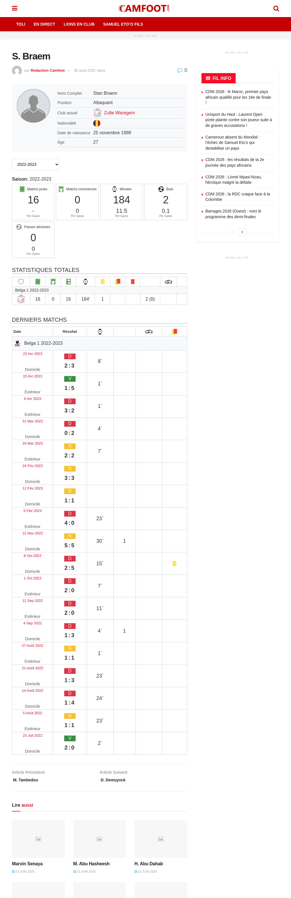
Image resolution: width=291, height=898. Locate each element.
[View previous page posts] (232, 232)
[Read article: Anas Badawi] (38, 696)
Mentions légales (114, 788)
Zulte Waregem (119, 112)
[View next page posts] (242, 232)
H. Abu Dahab (148, 658)
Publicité (170, 797)
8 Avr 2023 (25, 375)
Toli (20, 24)
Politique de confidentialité (122, 806)
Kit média (171, 806)
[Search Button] (276, 8)
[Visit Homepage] (145, 8)
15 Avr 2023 (26, 364)
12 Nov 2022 (27, 441)
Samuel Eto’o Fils (123, 24)
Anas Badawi (25, 720)
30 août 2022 (84, 70)
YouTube (63, 844)
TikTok (26, 857)
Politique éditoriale (115, 797)
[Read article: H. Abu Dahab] (160, 634)
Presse (169, 825)
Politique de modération (120, 825)
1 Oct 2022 (25, 463)
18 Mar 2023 (27, 397)
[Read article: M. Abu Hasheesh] (99, 634)
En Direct (44, 24)
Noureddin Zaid (89, 720)
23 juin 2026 (23, 666)
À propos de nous (178, 788)
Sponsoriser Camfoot (246, 825)
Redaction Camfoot (48, 70)
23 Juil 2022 (26, 541)
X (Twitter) (65, 832)
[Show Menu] (14, 8)
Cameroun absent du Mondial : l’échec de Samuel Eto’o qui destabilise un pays (232, 142)
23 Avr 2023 (26, 352)
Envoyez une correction (248, 788)
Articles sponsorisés (245, 815)
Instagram (29, 844)
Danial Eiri (145, 720)
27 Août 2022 (27, 497)
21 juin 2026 (145, 728)
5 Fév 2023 (25, 430)
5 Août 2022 (26, 530)
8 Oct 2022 (25, 452)
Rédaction (172, 815)
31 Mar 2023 (27, 386)
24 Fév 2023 (27, 408)
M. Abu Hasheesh (91, 658)
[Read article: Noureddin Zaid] (99, 696)
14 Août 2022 (27, 519)
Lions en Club (79, 24)
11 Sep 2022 (27, 474)
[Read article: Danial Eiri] (160, 696)
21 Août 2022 (27, 508)
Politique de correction (118, 815)
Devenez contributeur (246, 806)
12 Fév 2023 (27, 419)
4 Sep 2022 (26, 486)
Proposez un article (245, 797)
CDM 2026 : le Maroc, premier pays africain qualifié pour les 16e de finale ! (238, 97)
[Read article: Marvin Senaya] (38, 634)
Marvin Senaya (27, 658)
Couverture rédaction (181, 834)
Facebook (28, 832)
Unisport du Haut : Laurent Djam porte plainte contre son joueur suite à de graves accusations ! (238, 120)
